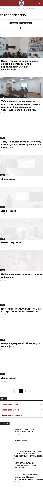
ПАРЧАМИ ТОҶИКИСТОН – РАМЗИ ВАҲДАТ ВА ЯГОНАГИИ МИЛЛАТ (21, 310)
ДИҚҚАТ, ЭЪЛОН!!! (21, 440)
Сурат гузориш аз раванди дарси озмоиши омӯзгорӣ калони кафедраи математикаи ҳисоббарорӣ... (20, 65)
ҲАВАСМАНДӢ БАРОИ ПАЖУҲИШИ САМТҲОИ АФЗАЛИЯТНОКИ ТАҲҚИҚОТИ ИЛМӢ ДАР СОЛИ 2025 (28, 454)
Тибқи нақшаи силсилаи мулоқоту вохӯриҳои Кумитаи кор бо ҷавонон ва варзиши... (21, 144)
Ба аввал (3, 8)
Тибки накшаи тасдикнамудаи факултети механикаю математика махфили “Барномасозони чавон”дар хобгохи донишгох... (21, 105)
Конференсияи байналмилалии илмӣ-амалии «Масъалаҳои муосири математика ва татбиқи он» (28, 477)
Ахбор (2, 57)
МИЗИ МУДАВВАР (11, 242)
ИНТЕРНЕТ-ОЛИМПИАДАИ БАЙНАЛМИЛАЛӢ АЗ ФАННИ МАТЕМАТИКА (25, 465)
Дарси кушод (8, 179)
